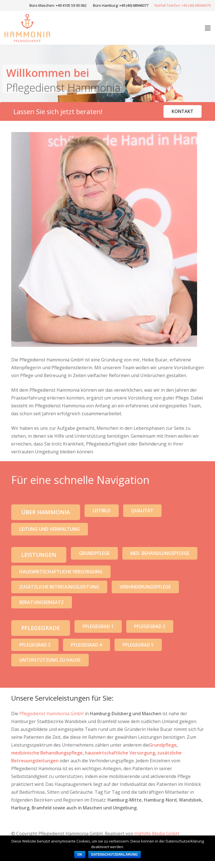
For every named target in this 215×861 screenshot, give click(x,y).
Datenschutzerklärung (114, 855)
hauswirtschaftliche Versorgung (120, 753)
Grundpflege (163, 745)
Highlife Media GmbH (156, 833)
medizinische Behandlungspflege (47, 753)
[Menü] (207, 28)
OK (79, 855)
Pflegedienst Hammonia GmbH (51, 713)
